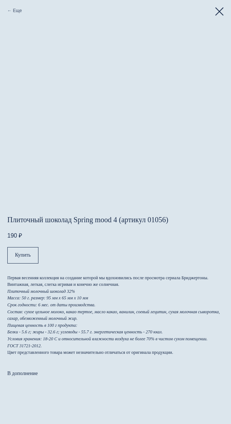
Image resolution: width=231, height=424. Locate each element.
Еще (17, 10)
